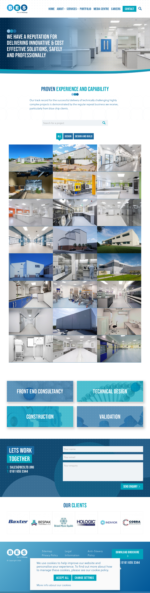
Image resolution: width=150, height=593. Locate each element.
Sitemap (47, 551)
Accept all (62, 578)
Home (51, 9)
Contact (129, 9)
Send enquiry (130, 486)
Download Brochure (127, 552)
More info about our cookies (54, 585)
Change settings (84, 578)
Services (72, 9)
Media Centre (101, 9)
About (60, 9)
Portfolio (85, 9)
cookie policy (99, 570)
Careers (116, 9)
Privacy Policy (50, 555)
